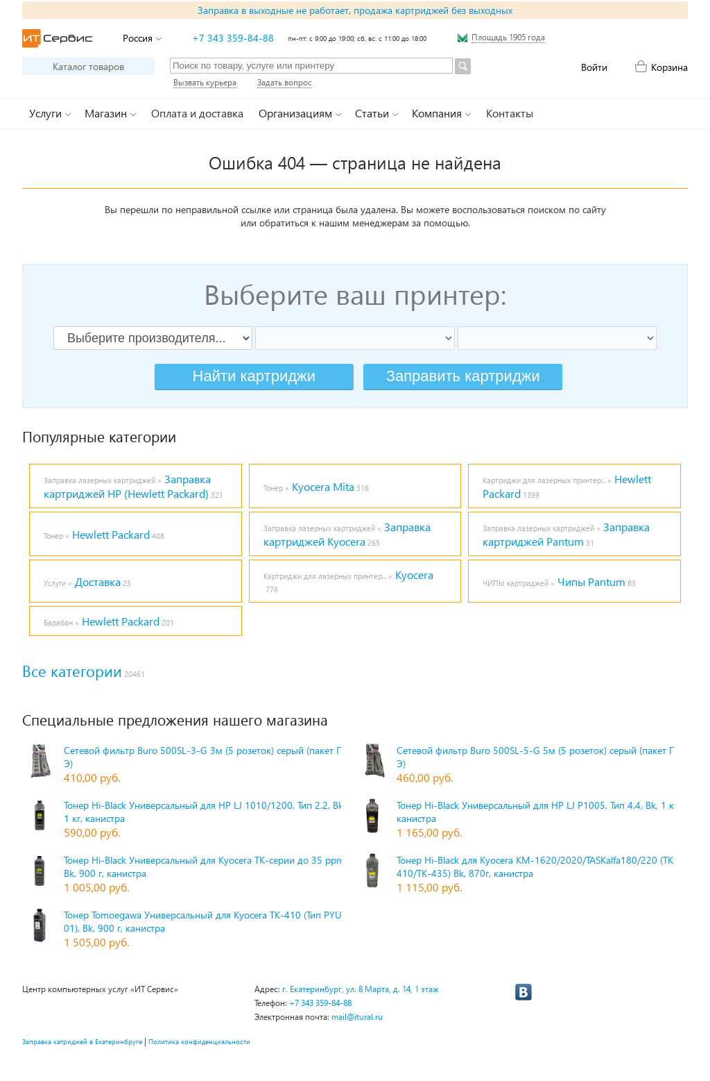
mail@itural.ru (357, 1017)
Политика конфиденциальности (199, 1041)
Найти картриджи (254, 376)
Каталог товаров (88, 66)
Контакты (509, 113)
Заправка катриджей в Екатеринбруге (82, 1041)
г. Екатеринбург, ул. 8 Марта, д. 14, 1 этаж (360, 989)
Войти (594, 67)
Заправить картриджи (463, 376)
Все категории (72, 670)
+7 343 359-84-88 (233, 37)
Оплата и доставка (197, 113)
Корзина (669, 67)
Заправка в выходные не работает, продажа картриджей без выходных (355, 10)
